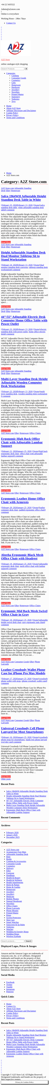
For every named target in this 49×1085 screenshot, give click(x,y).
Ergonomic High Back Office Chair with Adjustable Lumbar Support (22, 442)
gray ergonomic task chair (33, 622)
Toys (13, 101)
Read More (6, 242)
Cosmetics (15, 80)
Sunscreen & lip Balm (15, 925)
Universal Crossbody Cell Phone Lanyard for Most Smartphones (22, 730)
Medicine (10, 896)
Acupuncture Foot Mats (16, 852)
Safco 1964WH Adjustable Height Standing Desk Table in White (23, 197)
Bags (8, 857)
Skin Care (10, 920)
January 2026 (12, 835)
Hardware (15, 87)
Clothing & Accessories (16, 861)
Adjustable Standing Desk (17, 854)
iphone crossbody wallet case (34, 681)
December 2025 (13, 837)
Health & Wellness (14, 880)
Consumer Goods (18, 78)
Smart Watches (12, 922)
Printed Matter (17, 94)
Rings (8, 915)
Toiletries (15, 99)
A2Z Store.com (7, 188)
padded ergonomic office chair (31, 510)
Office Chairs (35, 433)
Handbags (10, 875)
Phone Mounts (12, 910)
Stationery (15, 97)
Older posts (6, 779)
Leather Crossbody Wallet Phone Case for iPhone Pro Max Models (23, 671)
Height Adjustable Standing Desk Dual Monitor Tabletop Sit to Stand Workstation (23, 256)
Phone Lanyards (13, 908)
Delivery (10, 868)
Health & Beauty (13, 878)
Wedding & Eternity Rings (17, 932)
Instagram (10, 989)
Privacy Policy (12, 115)
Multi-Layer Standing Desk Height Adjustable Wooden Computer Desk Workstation (24, 382)
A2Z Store (5, 60)
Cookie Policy (12, 113)
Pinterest (10, 992)
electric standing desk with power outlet (24, 330)
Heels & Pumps (12, 885)
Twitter (9, 984)
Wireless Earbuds (13, 936)
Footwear (10, 873)
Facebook (10, 982)
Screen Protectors (13, 918)
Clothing (15, 76)
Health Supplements (14, 882)
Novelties (15, 92)
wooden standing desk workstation (32, 394)
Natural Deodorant (14, 901)
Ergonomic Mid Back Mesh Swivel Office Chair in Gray (24, 612)
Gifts (13, 83)
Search (28, 941)
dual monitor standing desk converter (22, 266)
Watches (9, 929)
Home (8, 106)
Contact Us (11, 23)
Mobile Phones (12, 899)
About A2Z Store (13, 108)
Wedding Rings (12, 934)
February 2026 (12, 832)
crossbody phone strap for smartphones (24, 738)
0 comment (10, 210)
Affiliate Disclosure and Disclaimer (21, 110)
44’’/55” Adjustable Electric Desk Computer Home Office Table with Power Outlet (24, 320)
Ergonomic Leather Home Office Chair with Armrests (23, 500)
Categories (10, 73)
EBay (8, 190)
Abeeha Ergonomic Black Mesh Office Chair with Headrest (22, 556)
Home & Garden (13, 887)
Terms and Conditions (15, 117)
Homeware (16, 85)
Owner (36, 205)
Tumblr (9, 987)
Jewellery (15, 90)
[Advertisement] (24, 145)
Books (9, 859)
